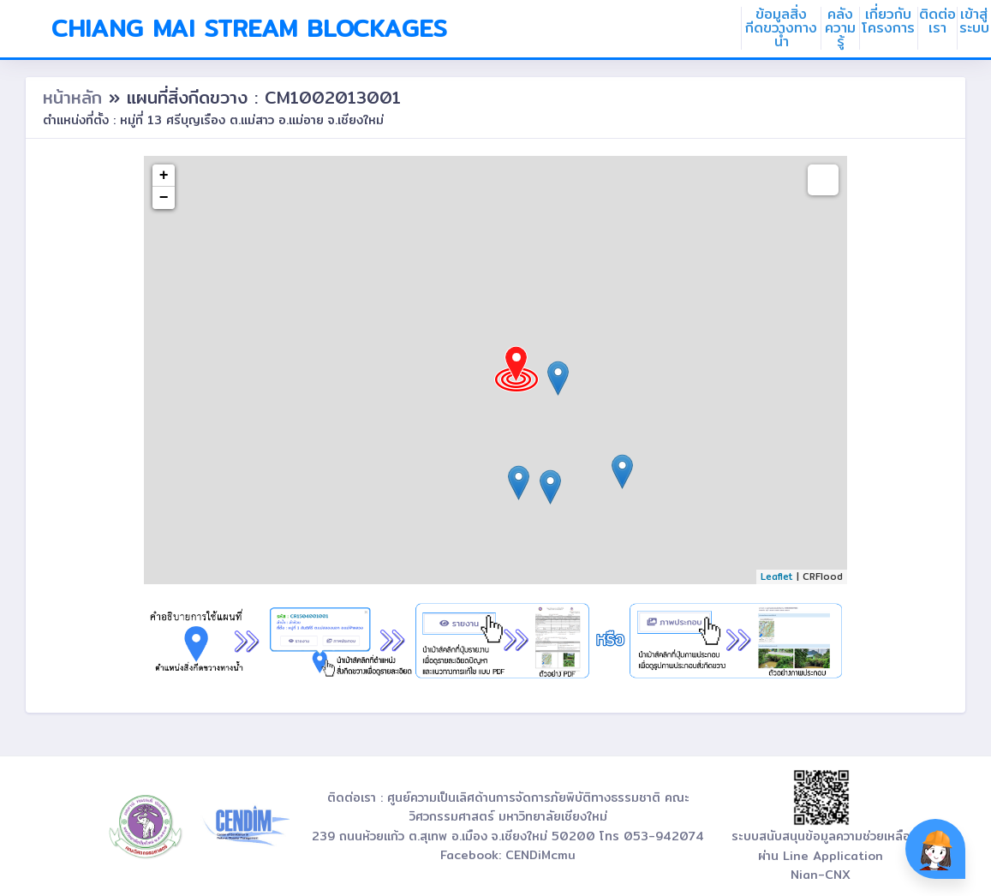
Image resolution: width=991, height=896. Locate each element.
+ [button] (164, 175)
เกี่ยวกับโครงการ (888, 21)
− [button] (164, 198)
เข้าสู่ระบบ (974, 21)
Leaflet (777, 576)
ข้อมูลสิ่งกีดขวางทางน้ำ (781, 28)
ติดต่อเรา (937, 21)
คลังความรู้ (840, 28)
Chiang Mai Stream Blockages (249, 28)
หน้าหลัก (76, 97)
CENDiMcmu (540, 854)
